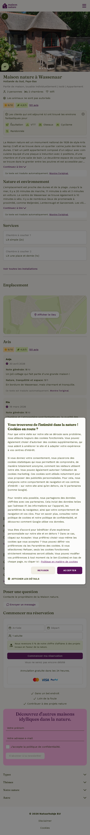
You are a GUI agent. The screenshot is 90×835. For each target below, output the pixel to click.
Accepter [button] (69, 570)
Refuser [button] (43, 570)
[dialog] (45, 501)
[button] (23, 578)
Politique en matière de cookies (59, 561)
